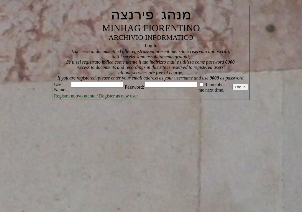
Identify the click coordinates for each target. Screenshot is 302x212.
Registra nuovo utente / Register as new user (96, 95)
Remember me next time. (211, 87)
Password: (134, 87)
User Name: (60, 87)
